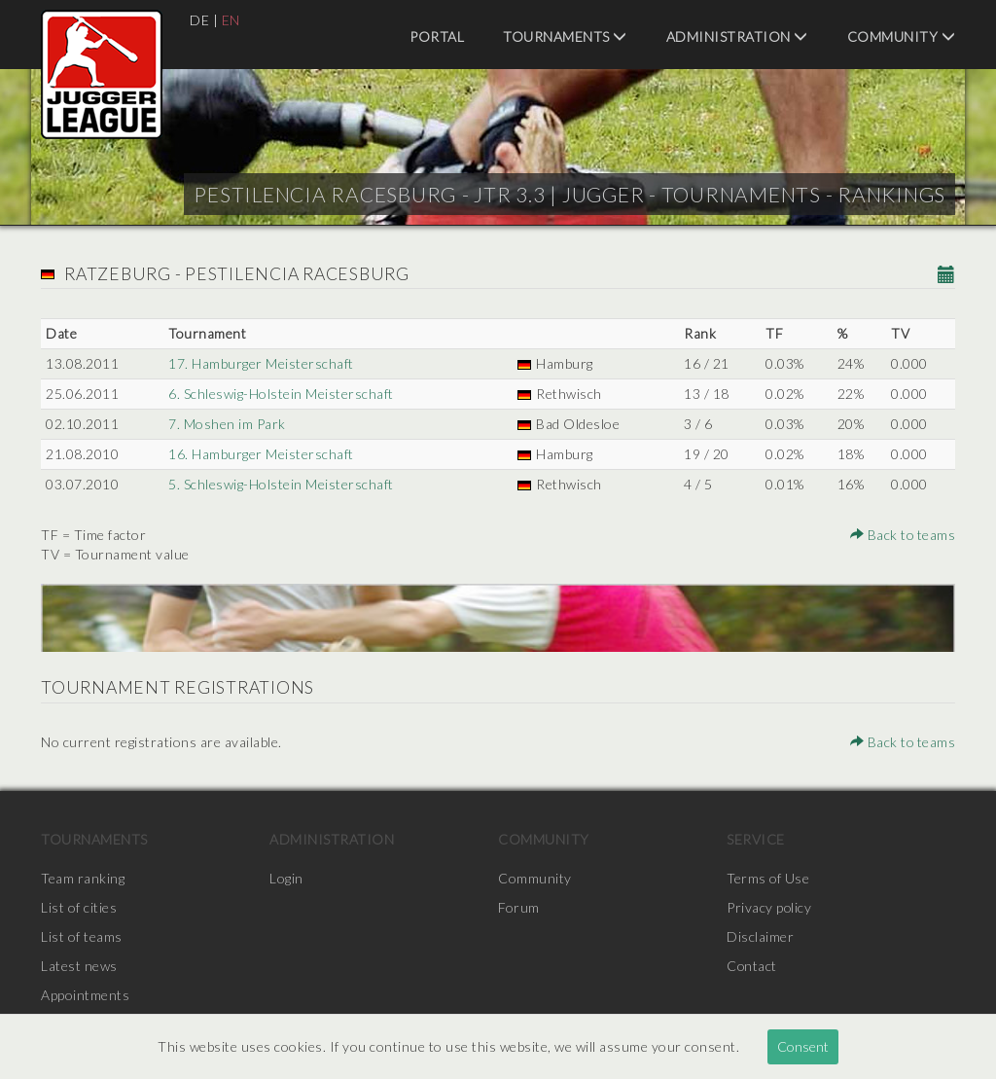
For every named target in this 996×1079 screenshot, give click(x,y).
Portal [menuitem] (436, 36)
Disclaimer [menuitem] (760, 936)
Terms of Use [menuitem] (768, 878)
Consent (803, 1046)
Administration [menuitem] (737, 36)
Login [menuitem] (286, 878)
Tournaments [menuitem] (565, 36)
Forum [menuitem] (519, 907)
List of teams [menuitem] (82, 936)
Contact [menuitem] (752, 965)
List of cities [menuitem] (79, 907)
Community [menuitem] (901, 36)
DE (199, 20)
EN (231, 20)
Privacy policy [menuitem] (769, 907)
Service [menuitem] (756, 839)
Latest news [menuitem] (79, 965)
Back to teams (902, 534)
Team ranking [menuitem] (82, 878)
